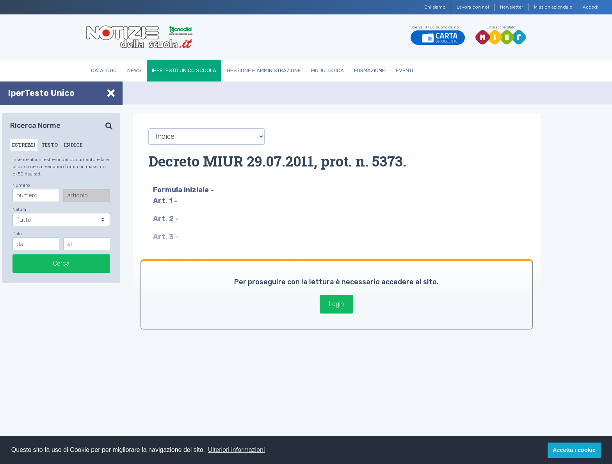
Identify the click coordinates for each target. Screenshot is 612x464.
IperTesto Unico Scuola (184, 70)
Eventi (404, 70)
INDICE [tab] (73, 145)
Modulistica (327, 70)
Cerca (61, 263)
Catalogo (104, 70)
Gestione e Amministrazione (264, 70)
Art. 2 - (166, 218)
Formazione (369, 70)
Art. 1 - (166, 201)
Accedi (590, 7)
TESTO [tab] (49, 145)
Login (336, 304)
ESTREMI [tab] (24, 145)
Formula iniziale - (184, 190)
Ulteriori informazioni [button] (236, 449)
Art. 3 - (166, 236)
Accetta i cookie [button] (574, 450)
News (134, 70)
